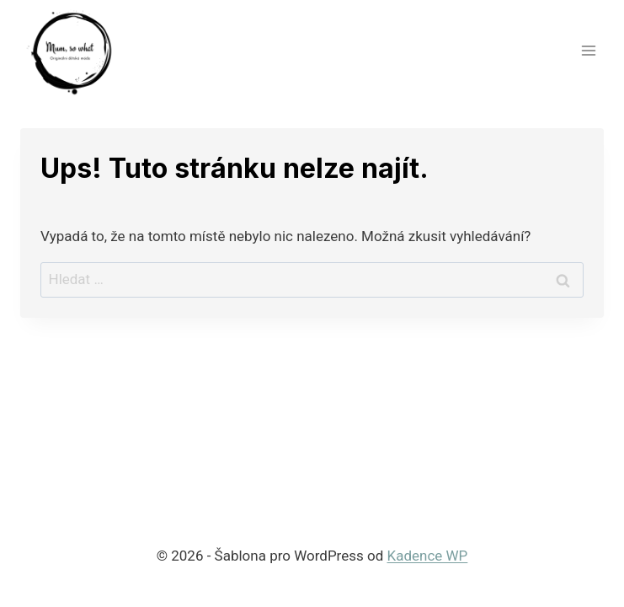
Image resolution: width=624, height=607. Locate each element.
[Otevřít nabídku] (588, 50)
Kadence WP (427, 555)
